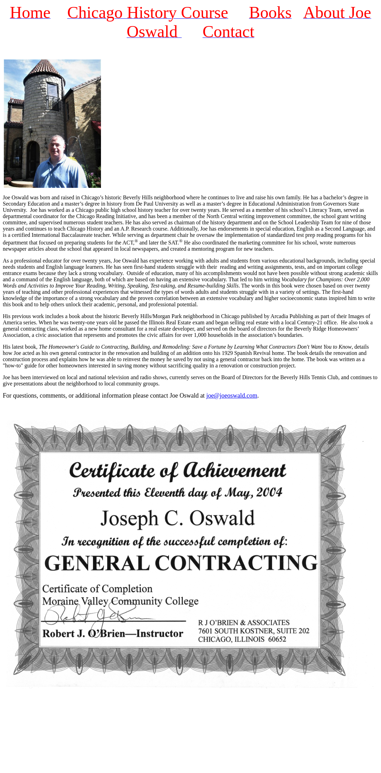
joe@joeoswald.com (231, 395)
